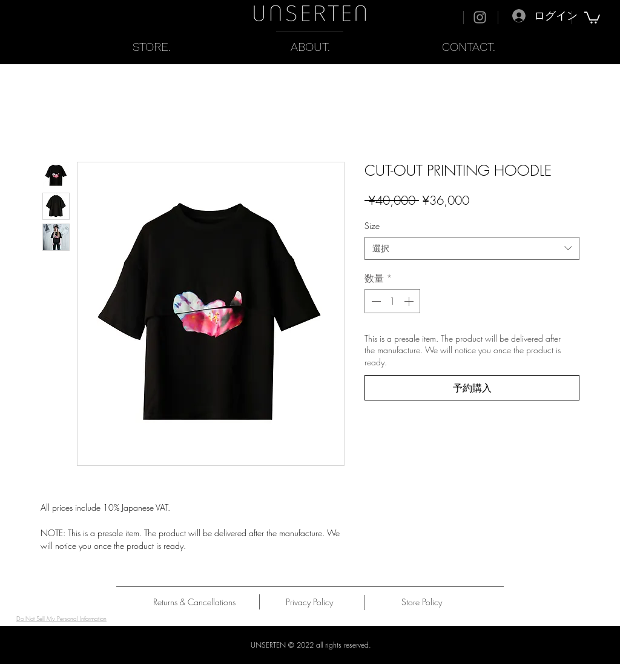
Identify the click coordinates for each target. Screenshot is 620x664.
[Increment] (409, 301)
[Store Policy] (421, 602)
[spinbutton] (392, 301)
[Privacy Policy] (309, 602)
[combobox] (471, 248)
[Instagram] (480, 17)
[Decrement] (374, 301)
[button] (592, 17)
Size (372, 225)
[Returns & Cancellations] (194, 602)
